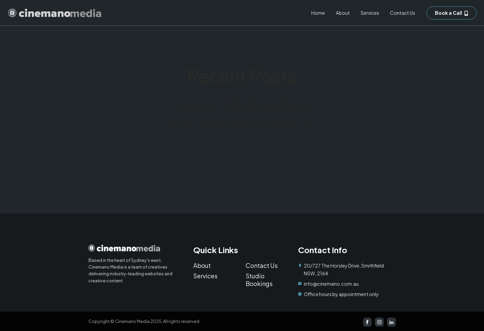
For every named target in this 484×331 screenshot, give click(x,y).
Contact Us (402, 13)
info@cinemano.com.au (331, 284)
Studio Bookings (259, 279)
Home (318, 13)
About (343, 13)
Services (370, 13)
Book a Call (448, 13)
